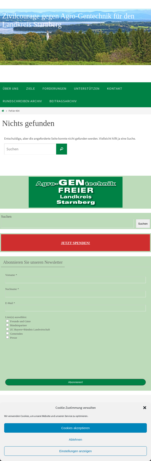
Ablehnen (75, 439)
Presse (11, 337)
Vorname (11, 274)
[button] (145, 408)
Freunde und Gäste (18, 321)
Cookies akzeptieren (75, 428)
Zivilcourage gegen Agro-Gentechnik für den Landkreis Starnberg (68, 20)
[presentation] (22, 359)
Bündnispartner (16, 325)
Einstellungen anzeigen (75, 451)
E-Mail (10, 303)
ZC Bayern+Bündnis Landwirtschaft (28, 329)
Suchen (6, 217)
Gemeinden (14, 333)
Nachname (12, 289)
